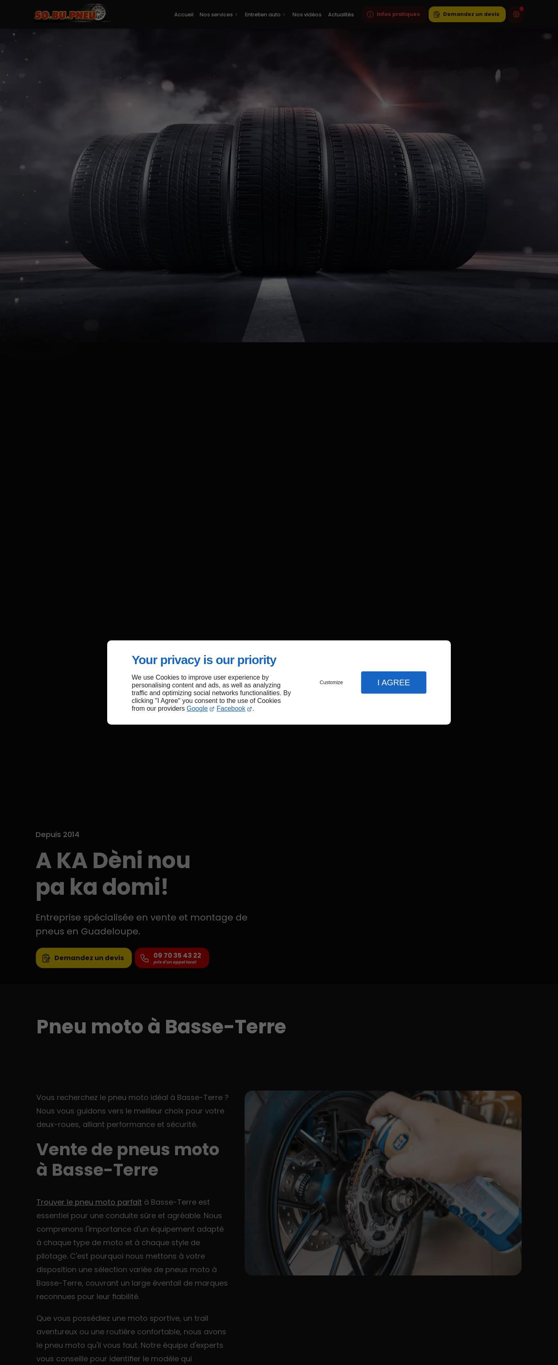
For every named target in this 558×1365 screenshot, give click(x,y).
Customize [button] (331, 682)
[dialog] (279, 682)
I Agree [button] (393, 682)
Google (197, 708)
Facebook (231, 708)
